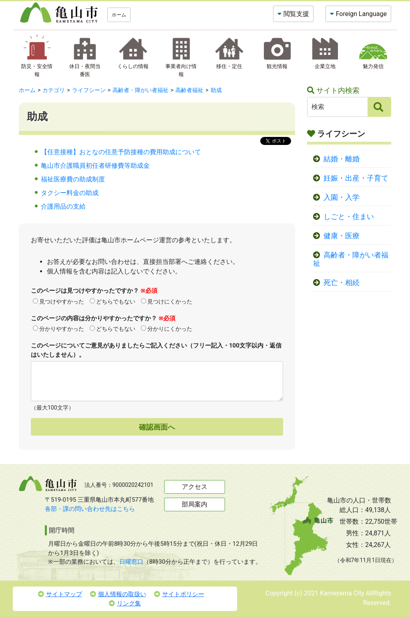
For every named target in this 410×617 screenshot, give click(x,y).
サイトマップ (60, 594)
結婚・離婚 (342, 159)
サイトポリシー (179, 594)
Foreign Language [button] (361, 14)
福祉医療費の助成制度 (73, 179)
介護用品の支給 (63, 206)
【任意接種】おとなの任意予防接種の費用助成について (121, 152)
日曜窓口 (131, 561)
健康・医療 (342, 236)
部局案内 (194, 504)
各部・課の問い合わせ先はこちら (90, 508)
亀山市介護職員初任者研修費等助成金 (95, 165)
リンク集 (125, 603)
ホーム (119, 15)
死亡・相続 (342, 283)
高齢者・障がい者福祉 (141, 90)
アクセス (194, 486)
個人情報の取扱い (118, 594)
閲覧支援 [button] (296, 14)
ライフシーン (89, 90)
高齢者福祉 (189, 90)
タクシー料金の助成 (69, 193)
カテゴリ (53, 90)
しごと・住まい (349, 217)
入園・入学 (342, 197)
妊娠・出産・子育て (356, 178)
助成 (216, 90)
